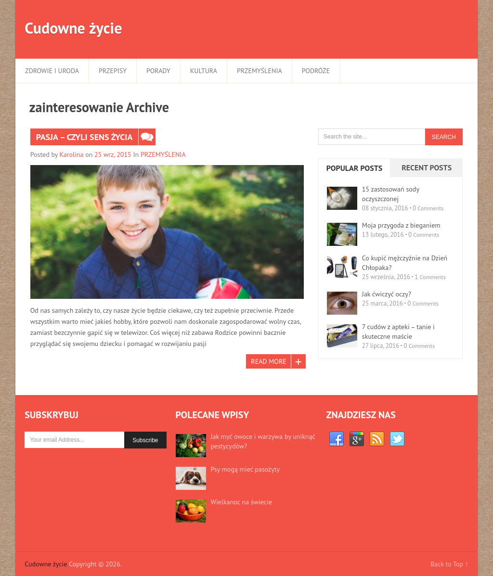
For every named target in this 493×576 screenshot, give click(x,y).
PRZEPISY (113, 70)
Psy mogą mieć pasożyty (245, 469)
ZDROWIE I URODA (52, 70)
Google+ (356, 439)
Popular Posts (354, 168)
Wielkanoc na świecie (241, 502)
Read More (268, 361)
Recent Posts (427, 167)
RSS (377, 439)
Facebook (336, 439)
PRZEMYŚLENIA (259, 70)
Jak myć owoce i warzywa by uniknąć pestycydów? (263, 441)
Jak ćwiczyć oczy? (386, 294)
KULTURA (203, 70)
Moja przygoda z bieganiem (401, 225)
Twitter (397, 439)
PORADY (158, 70)
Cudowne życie (73, 28)
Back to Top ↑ (449, 564)
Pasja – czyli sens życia (84, 136)
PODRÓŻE (316, 70)
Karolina (72, 154)
